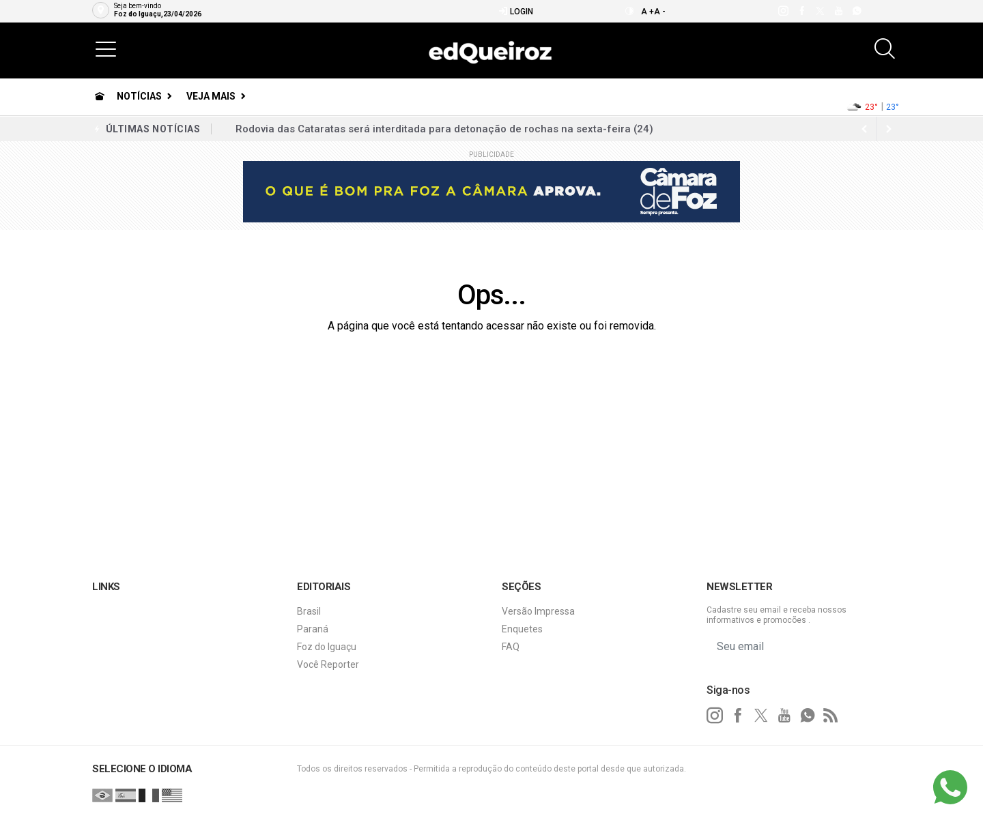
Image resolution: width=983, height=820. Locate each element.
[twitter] (819, 11)
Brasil (309, 611)
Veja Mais (211, 96)
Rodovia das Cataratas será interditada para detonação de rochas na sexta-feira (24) (444, 129)
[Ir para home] (100, 96)
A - (660, 11)
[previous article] (889, 129)
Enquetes (522, 629)
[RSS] (831, 715)
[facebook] (801, 11)
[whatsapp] (856, 11)
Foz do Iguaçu (326, 646)
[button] (105, 48)
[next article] (864, 129)
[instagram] (782, 11)
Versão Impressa (538, 611)
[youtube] (838, 11)
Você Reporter (328, 664)
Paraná (312, 629)
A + (647, 11)
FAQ (510, 646)
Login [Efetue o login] (515, 11)
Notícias (139, 96)
